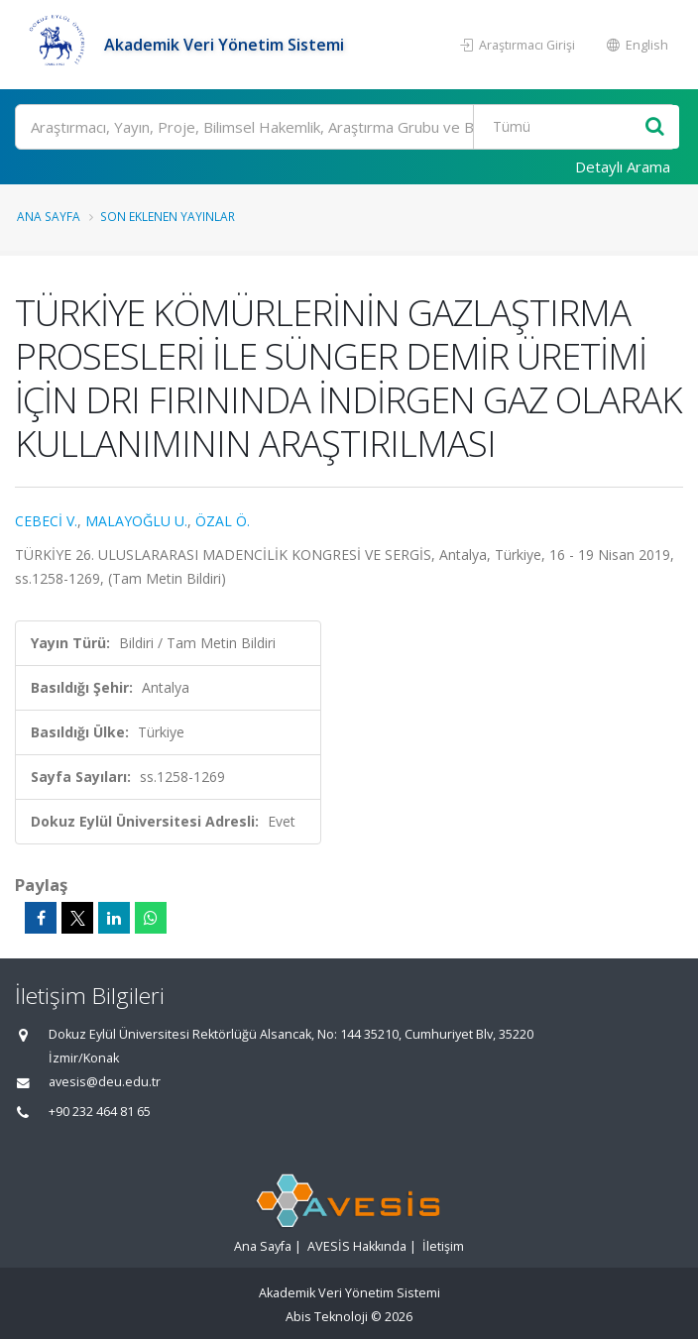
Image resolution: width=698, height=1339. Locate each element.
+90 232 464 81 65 (100, 1111)
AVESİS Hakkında (357, 1246)
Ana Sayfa (48, 216)
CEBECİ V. (46, 520)
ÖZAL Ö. (222, 520)
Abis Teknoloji (327, 1316)
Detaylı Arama (622, 166)
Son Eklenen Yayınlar (167, 216)
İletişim (443, 1246)
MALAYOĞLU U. (136, 520)
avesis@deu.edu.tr (105, 1081)
